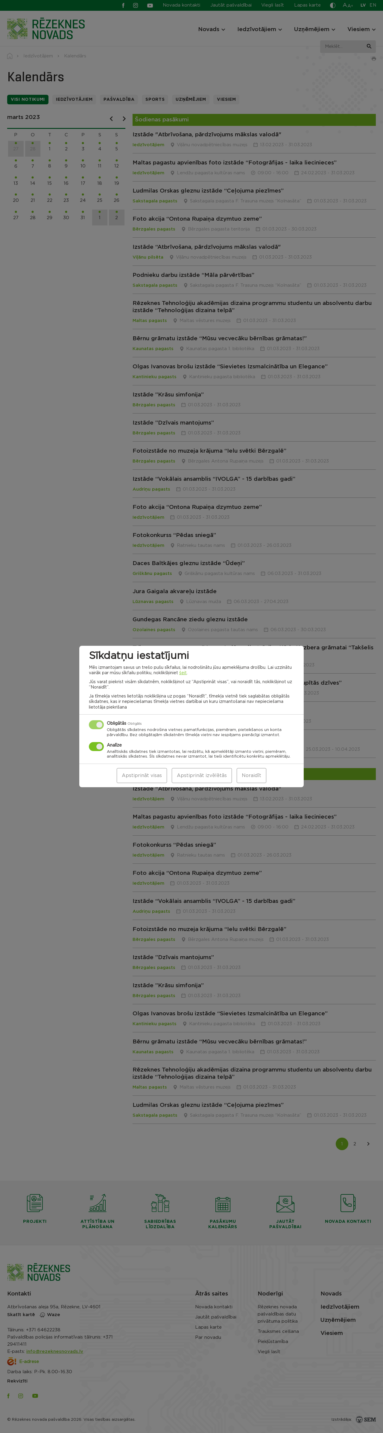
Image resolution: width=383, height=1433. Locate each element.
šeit (183, 673)
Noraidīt (251, 775)
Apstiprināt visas (142, 775)
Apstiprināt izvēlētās (202, 775)
